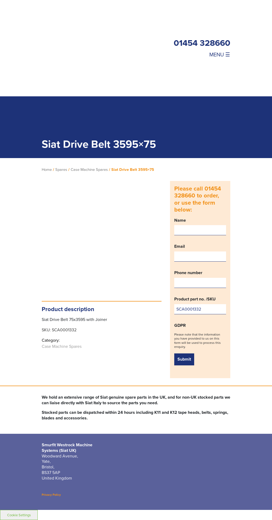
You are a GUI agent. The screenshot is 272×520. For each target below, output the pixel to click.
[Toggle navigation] (202, 54)
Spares (61, 169)
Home (47, 169)
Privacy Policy (51, 495)
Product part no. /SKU (200, 305)
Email (200, 253)
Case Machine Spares (89, 169)
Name (200, 227)
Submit (184, 359)
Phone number (200, 279)
